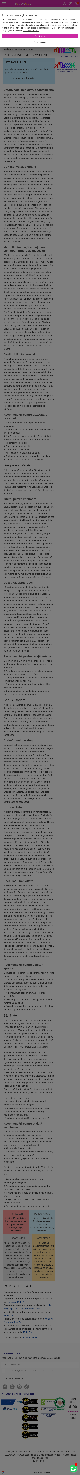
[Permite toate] (40, 36)
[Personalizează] (40, 42)
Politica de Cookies (31, 31)
